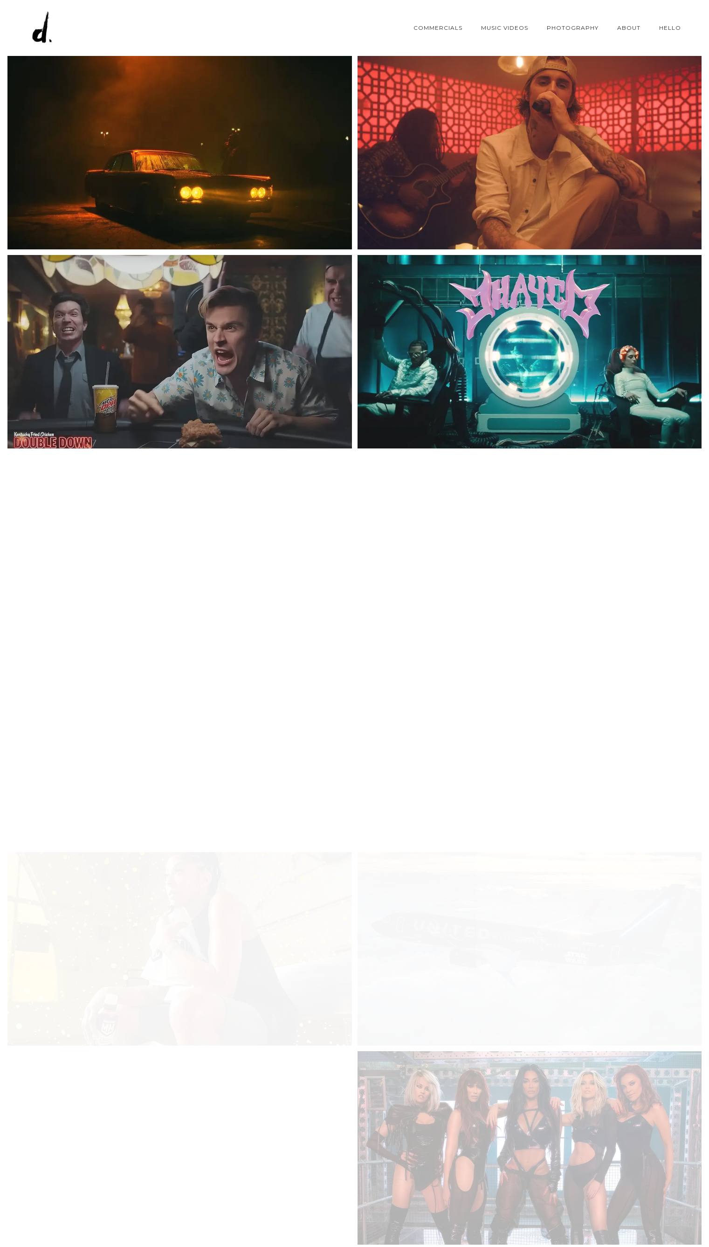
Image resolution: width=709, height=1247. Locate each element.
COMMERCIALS (437, 27)
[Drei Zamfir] (42, 28)
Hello (670, 27)
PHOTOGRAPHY (573, 27)
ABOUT (628, 27)
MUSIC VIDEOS (504, 27)
